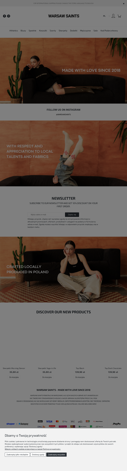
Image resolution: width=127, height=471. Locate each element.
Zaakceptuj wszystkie (56, 455)
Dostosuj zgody (38, 455)
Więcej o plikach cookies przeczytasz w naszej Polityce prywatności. (33, 449)
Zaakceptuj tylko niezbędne (17, 455)
